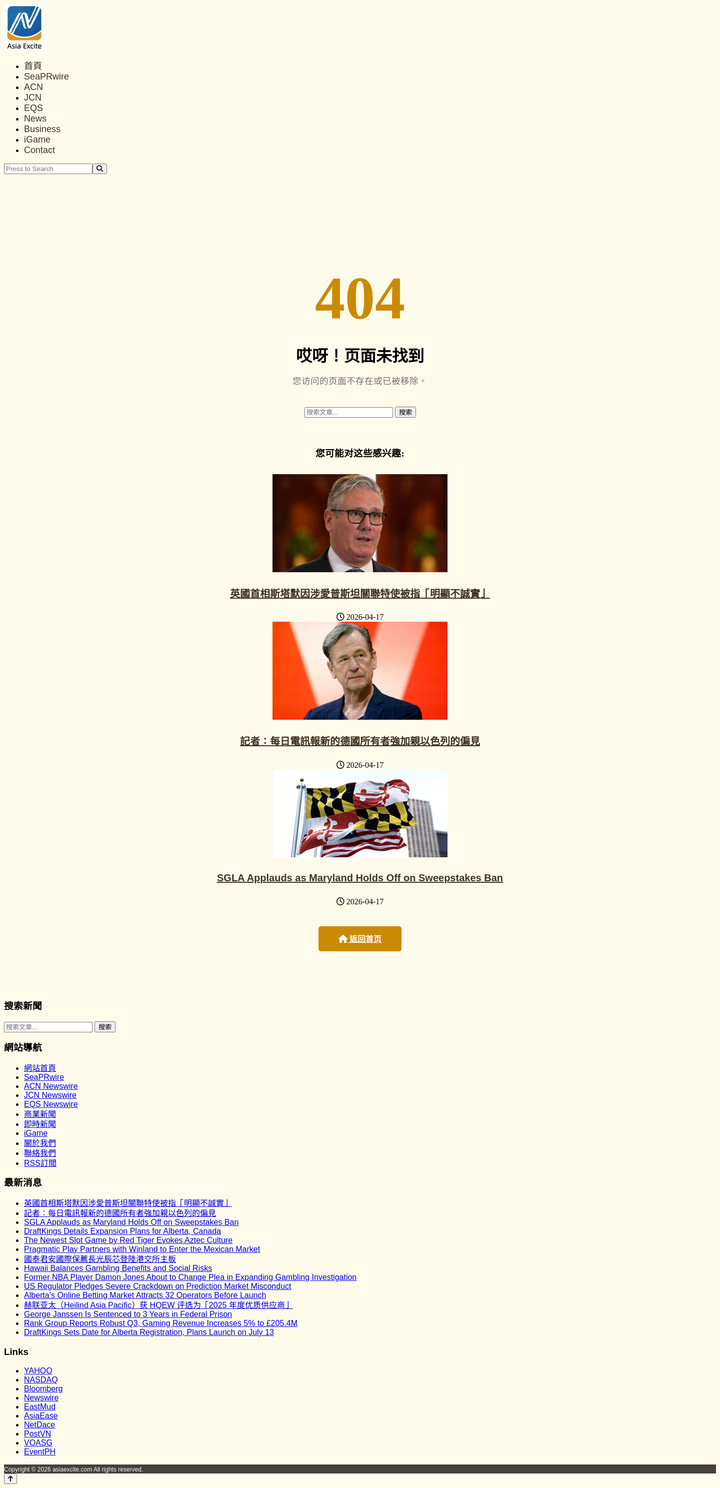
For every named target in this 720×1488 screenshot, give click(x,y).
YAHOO (38, 1370)
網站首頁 (40, 1068)
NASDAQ (41, 1379)
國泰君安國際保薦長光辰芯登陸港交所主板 (100, 1259)
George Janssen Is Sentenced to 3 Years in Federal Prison (128, 1314)
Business (42, 129)
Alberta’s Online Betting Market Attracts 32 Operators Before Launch (145, 1295)
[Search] (99, 169)
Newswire (41, 1397)
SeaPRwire (46, 77)
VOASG (38, 1442)
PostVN (37, 1433)
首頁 (33, 66)
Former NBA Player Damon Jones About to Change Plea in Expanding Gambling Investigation (190, 1277)
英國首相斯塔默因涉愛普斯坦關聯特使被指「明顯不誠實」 (360, 593)
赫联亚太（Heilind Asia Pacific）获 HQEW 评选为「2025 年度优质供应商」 (158, 1305)
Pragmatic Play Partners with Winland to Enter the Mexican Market (142, 1249)
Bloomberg (43, 1388)
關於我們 (40, 1143)
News (35, 119)
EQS (33, 108)
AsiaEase (41, 1415)
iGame (37, 140)
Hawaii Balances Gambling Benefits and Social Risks (118, 1268)
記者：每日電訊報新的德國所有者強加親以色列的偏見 (360, 741)
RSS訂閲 (40, 1163)
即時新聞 (40, 1124)
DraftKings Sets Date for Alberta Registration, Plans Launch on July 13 (149, 1332)
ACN (33, 87)
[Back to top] (10, 1478)
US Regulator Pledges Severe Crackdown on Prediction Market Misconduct (157, 1286)
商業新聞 (40, 1114)
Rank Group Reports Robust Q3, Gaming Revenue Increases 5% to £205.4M (161, 1323)
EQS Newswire (51, 1104)
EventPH (40, 1451)
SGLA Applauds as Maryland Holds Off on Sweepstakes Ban (360, 877)
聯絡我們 (40, 1153)
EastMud (40, 1406)
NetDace (39, 1424)
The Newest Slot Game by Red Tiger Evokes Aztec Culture (128, 1240)
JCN (33, 98)
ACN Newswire (51, 1086)
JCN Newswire (50, 1095)
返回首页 (360, 939)
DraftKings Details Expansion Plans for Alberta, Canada (122, 1231)
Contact (39, 150)
